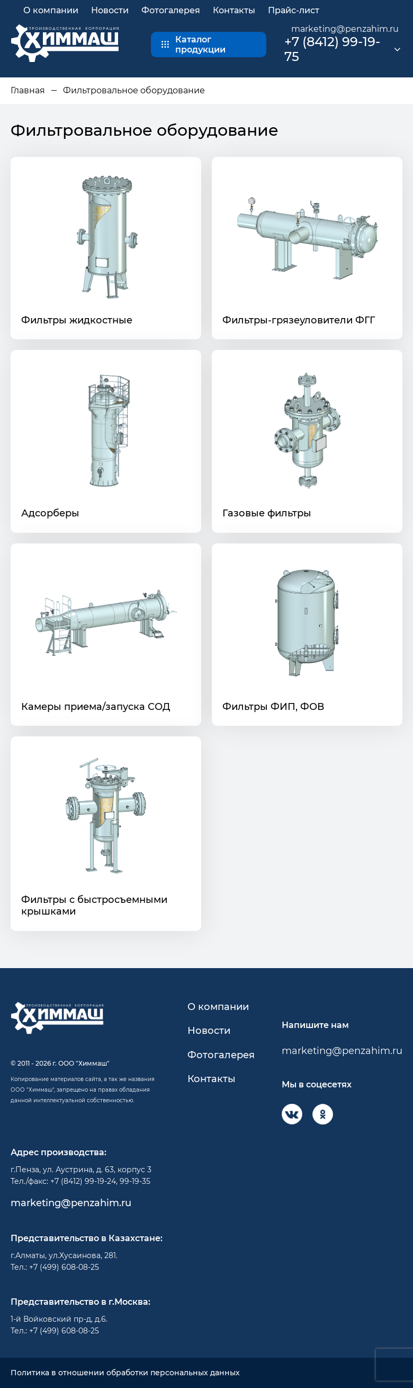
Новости (110, 10)
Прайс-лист (293, 10)
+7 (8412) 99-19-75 (332, 49)
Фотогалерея (170, 10)
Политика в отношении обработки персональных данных (125, 1372)
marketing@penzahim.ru (345, 29)
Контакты (234, 10)
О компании (50, 10)
